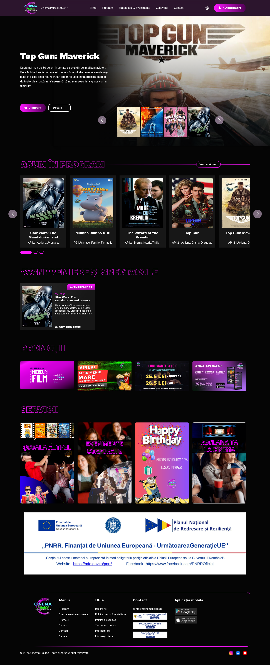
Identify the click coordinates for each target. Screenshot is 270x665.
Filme (94, 7)
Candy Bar (164, 7)
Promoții (64, 623)
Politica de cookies (106, 623)
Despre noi (102, 612)
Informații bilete (104, 639)
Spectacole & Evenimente (136, 7)
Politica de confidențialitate (111, 617)
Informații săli (103, 634)
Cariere (63, 639)
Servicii (63, 628)
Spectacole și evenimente (73, 617)
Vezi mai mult (208, 164)
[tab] (26, 254)
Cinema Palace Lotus (56, 7)
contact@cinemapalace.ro (148, 612)
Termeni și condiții (106, 628)
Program (109, 7)
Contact (180, 7)
